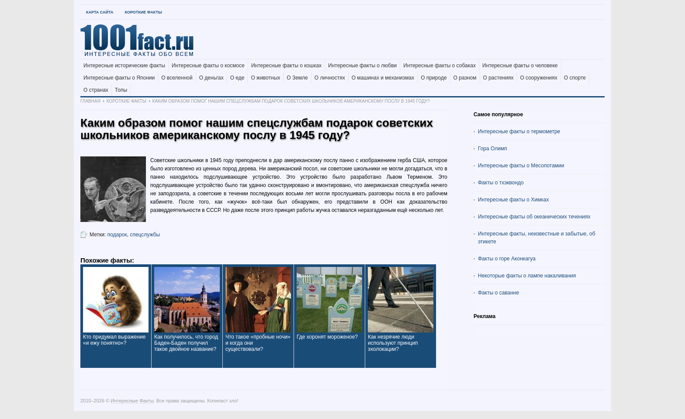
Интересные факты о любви (362, 65)
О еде (237, 78)
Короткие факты (143, 12)
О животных (265, 78)
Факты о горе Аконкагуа (507, 259)
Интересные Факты (132, 400)
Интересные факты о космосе (208, 65)
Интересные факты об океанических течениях (534, 217)
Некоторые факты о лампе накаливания (527, 276)
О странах (95, 90)
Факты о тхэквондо (501, 183)
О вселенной (177, 78)
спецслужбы (145, 235)
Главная (90, 101)
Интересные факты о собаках (439, 65)
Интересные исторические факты (124, 65)
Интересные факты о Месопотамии (521, 166)
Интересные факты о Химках (513, 200)
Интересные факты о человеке (520, 65)
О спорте (575, 78)
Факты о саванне (498, 293)
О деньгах (211, 78)
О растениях (498, 78)
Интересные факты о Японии (119, 78)
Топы (121, 90)
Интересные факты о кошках (286, 65)
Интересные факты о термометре (519, 131)
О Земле (297, 78)
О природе (433, 78)
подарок (117, 235)
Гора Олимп (492, 148)
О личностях (330, 78)
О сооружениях (538, 78)
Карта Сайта (99, 12)
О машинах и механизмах (383, 78)
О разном (465, 78)
